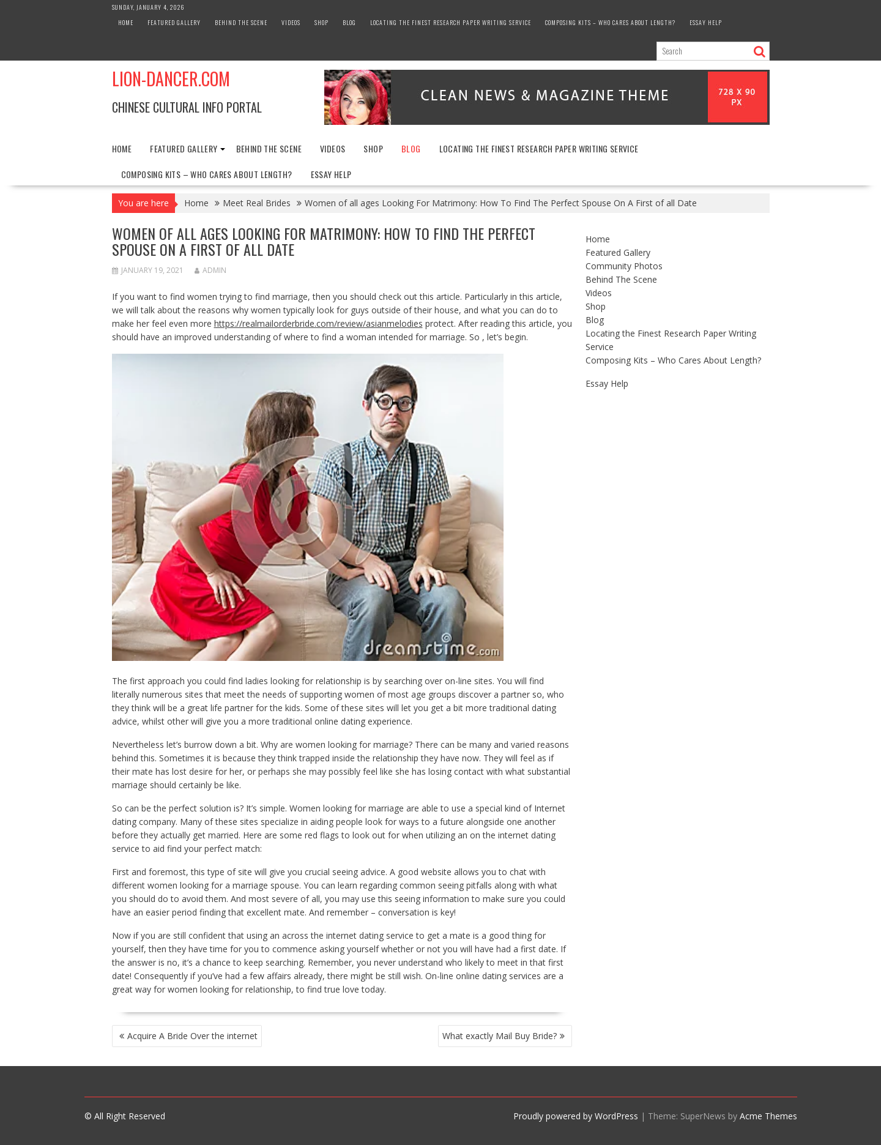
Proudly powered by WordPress (575, 1116)
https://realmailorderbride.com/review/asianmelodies (318, 323)
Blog (349, 22)
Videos (290, 22)
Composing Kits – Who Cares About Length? (610, 22)
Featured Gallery (174, 22)
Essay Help (706, 22)
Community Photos (624, 266)
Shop (321, 22)
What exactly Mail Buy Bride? (499, 1036)
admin (210, 270)
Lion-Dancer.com (171, 78)
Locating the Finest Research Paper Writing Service (450, 22)
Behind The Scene (241, 22)
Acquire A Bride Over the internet (192, 1036)
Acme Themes (768, 1116)
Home (125, 22)
